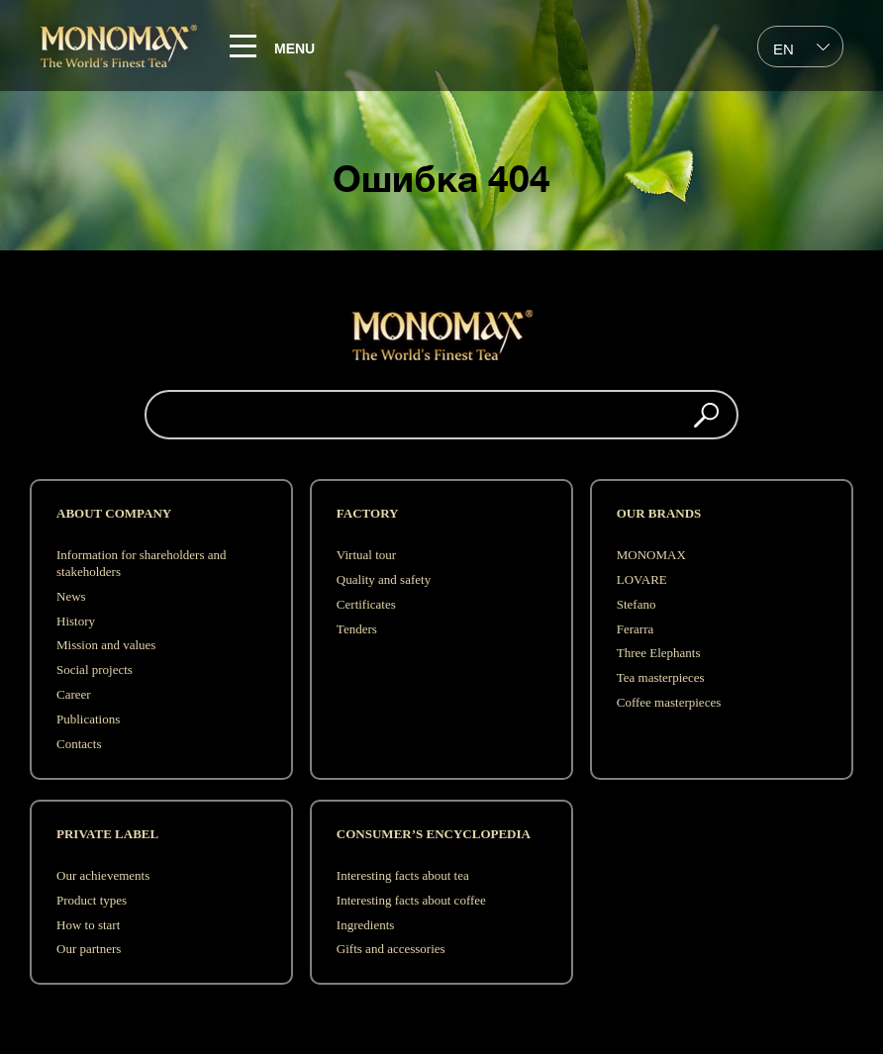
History (75, 621)
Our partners (88, 948)
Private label (107, 833)
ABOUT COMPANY (113, 513)
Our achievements (102, 875)
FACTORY (368, 513)
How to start (88, 924)
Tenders (357, 629)
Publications (88, 719)
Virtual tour (366, 554)
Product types (91, 900)
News (71, 596)
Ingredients (365, 924)
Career (73, 694)
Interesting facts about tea (403, 875)
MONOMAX (651, 554)
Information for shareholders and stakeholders (141, 563)
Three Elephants (659, 652)
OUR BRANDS (659, 513)
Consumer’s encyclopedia (434, 833)
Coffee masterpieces (669, 702)
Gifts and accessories (391, 948)
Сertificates (366, 604)
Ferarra (635, 629)
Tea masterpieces (661, 677)
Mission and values (105, 644)
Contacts (79, 743)
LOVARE (642, 579)
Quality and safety (384, 579)
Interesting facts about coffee (411, 900)
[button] (706, 414)
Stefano (636, 604)
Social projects (94, 669)
